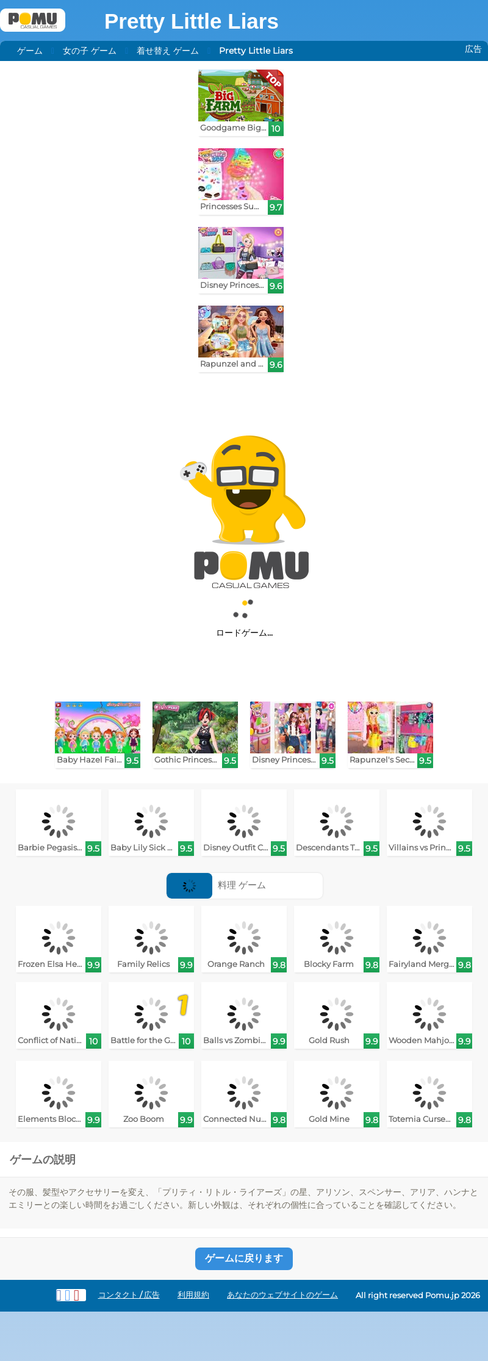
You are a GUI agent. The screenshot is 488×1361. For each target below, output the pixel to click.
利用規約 (193, 1294)
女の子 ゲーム (90, 50)
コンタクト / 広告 (129, 1294)
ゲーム (30, 50)
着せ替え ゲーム (168, 50)
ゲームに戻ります (244, 1258)
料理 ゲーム (216, 885)
